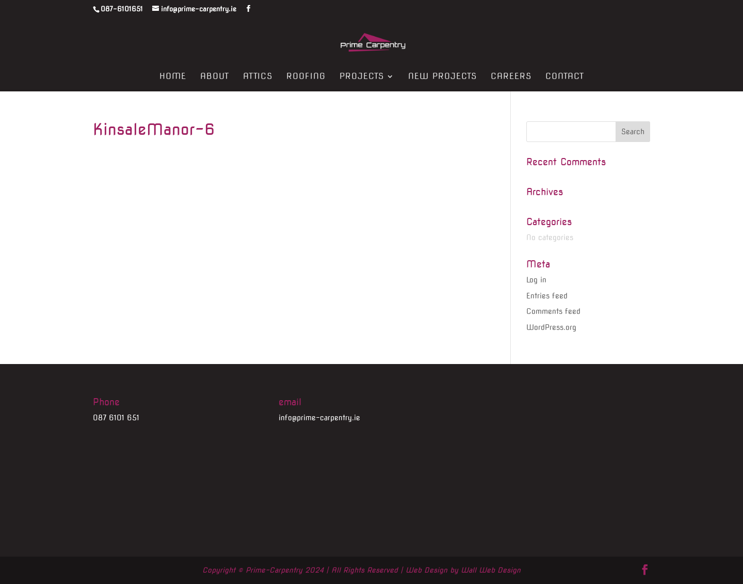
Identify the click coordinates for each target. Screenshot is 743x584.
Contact (564, 77)
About (214, 77)
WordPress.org (551, 327)
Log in (536, 280)
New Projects (442, 77)
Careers (511, 77)
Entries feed (547, 296)
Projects (362, 77)
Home (172, 77)
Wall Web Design (491, 570)
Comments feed (553, 311)
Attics (257, 77)
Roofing (306, 77)
